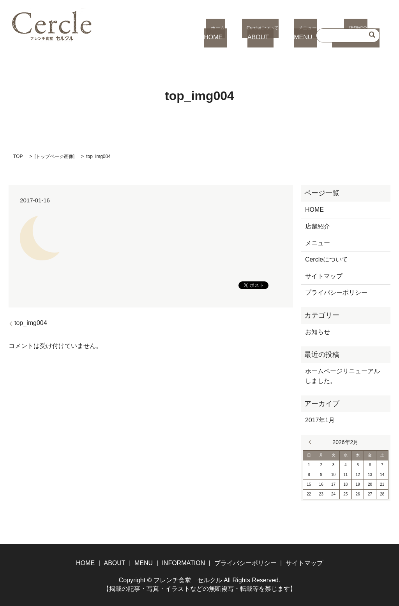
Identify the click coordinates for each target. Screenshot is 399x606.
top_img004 (30, 323)
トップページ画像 (54, 156)
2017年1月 (320, 420)
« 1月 (312, 442)
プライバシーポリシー (336, 292)
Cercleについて (326, 259)
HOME (314, 209)
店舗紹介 (317, 226)
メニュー (317, 243)
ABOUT (114, 563)
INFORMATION (183, 563)
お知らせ (317, 331)
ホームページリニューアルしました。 (342, 376)
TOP (18, 156)
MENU (143, 563)
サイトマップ (324, 276)
